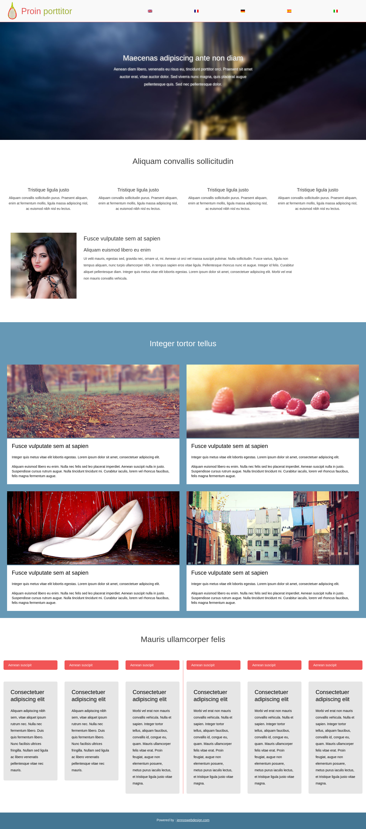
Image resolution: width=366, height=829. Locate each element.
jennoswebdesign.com (193, 820)
